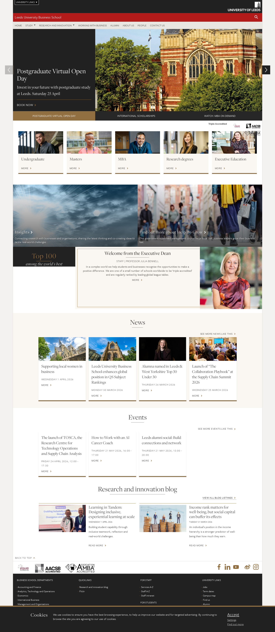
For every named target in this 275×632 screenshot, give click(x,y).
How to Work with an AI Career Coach (110, 440)
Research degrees (179, 159)
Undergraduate (32, 159)
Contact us (157, 25)
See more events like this (215, 429)
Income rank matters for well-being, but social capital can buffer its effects (212, 511)
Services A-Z (147, 587)
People (142, 25)
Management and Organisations (33, 604)
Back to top (23, 558)
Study (29, 25)
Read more (96, 545)
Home (18, 25)
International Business (28, 600)
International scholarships (136, 116)
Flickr (82, 591)
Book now (137, 70)
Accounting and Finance (29, 587)
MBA (122, 159)
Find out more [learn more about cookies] (235, 624)
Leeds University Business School (38, 17)
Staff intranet (147, 595)
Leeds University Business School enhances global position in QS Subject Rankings (111, 374)
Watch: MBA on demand (219, 116)
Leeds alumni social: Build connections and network (161, 440)
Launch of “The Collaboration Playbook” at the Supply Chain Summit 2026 (212, 374)
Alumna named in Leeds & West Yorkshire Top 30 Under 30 (162, 371)
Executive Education (230, 159)
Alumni (114, 25)
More (24, 168)
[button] (256, 17)
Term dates (208, 591)
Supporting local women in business (61, 368)
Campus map (209, 595)
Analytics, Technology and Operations (36, 591)
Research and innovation (55, 25)
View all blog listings (218, 498)
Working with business (92, 25)
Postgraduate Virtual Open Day (54, 116)
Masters (76, 159)
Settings (231, 620)
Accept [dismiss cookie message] (233, 614)
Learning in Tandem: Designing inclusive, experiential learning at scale (112, 511)
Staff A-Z (145, 591)
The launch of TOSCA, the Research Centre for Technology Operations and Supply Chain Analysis (61, 445)
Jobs (205, 587)
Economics (23, 595)
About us (128, 25)
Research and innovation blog (93, 587)
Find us (206, 600)
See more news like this (216, 334)
